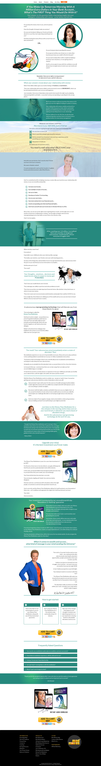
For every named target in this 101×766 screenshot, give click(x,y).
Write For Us (54, 741)
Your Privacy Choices (24, 750)
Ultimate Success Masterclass (42, 741)
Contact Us (22, 743)
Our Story (57, 2)
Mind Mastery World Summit (42, 743)
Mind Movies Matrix (40, 739)
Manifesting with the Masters (42, 750)
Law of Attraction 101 (41, 748)
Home (35, 2)
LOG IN (64, 2)
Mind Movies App (56, 737)
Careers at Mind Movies (57, 739)
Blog (51, 2)
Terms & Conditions (24, 739)
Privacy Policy (23, 741)
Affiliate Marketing (56, 746)
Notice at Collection (24, 752)
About (40, 2)
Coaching (22, 744)
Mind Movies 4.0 (39, 737)
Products (46, 2)
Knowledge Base (23, 737)
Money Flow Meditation (41, 752)
